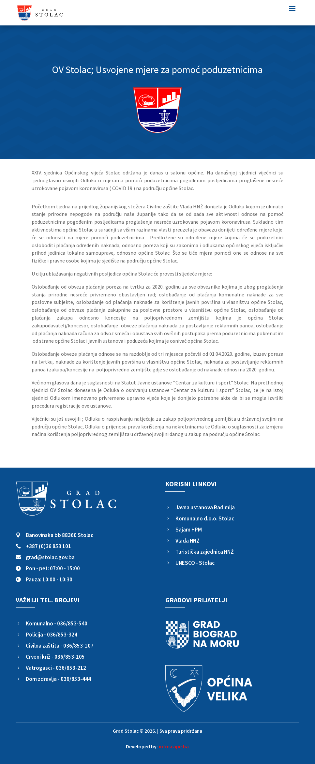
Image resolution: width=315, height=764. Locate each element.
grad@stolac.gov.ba (50, 557)
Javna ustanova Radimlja (205, 507)
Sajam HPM (188, 529)
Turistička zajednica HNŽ (204, 551)
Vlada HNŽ (187, 540)
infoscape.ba (174, 746)
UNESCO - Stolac (195, 562)
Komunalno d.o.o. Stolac (204, 518)
